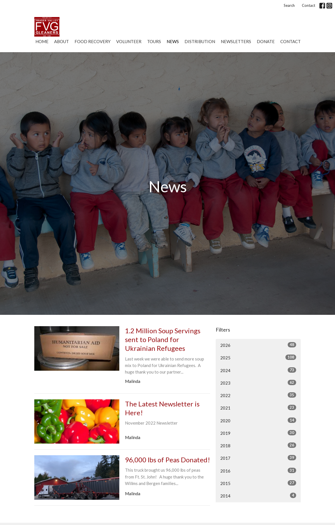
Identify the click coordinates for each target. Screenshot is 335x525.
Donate (266, 41)
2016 (258, 470)
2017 (258, 458)
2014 (258, 495)
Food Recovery (93, 41)
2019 (258, 433)
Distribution (200, 41)
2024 (258, 370)
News (173, 41)
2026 (258, 345)
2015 (258, 483)
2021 (258, 407)
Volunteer (128, 41)
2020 (258, 420)
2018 (258, 445)
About (61, 41)
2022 (258, 395)
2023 (258, 382)
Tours (154, 41)
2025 (258, 357)
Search (289, 5)
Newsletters (236, 41)
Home (41, 41)
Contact (308, 5)
